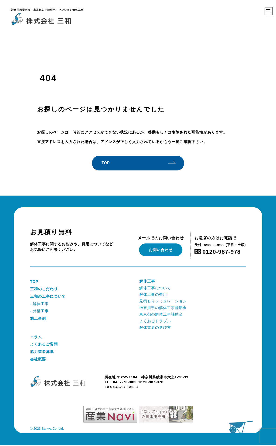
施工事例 (38, 319)
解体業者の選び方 (155, 328)
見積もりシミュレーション (163, 301)
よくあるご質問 (44, 345)
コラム (36, 338)
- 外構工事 (39, 312)
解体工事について (155, 288)
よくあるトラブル (155, 321)
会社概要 (38, 360)
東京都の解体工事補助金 (161, 315)
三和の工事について (48, 297)
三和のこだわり (44, 289)
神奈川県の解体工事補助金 (163, 308)
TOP (111, 163)
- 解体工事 (39, 304)
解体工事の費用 (153, 295)
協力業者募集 (42, 353)
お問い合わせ (161, 250)
